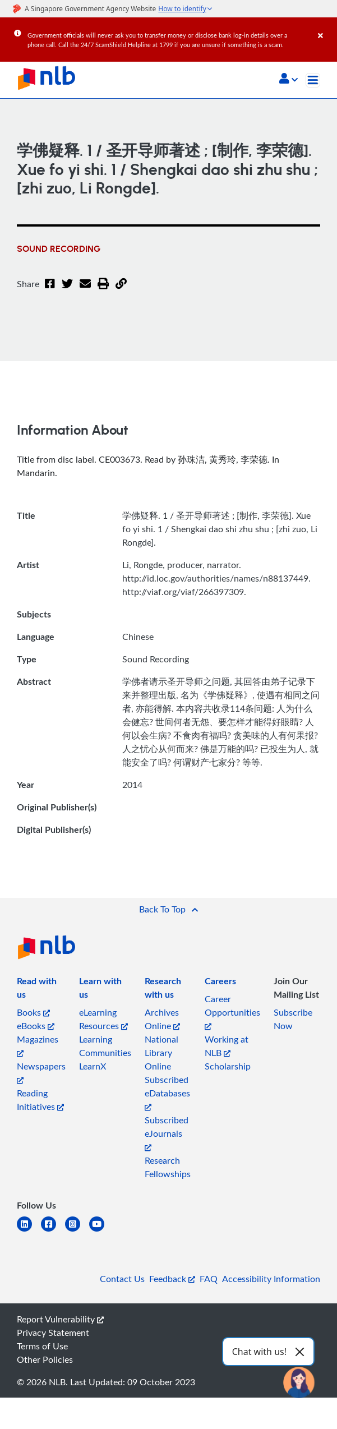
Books (33, 1012)
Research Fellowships (168, 1167)
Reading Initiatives (40, 1100)
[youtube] (101, 1230)
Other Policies (45, 1359)
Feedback (172, 1279)
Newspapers (41, 1072)
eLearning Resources (103, 1019)
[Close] (325, 27)
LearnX (92, 1066)
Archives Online (162, 1019)
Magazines (37, 1045)
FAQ (209, 1279)
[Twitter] (67, 290)
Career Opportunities (232, 1011)
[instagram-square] (77, 1230)
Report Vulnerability (60, 1319)
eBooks (35, 1026)
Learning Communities (105, 1046)
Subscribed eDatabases (167, 1092)
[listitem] (41, 990)
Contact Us (122, 1279)
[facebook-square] (53, 1230)
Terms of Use (42, 1346)
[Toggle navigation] (313, 80)
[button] (288, 79)
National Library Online (161, 1052)
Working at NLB (226, 1046)
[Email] (85, 290)
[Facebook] (50, 290)
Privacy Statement (53, 1332)
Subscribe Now (293, 1019)
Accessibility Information (271, 1279)
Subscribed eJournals (166, 1132)
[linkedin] (29, 1230)
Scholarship (228, 1066)
